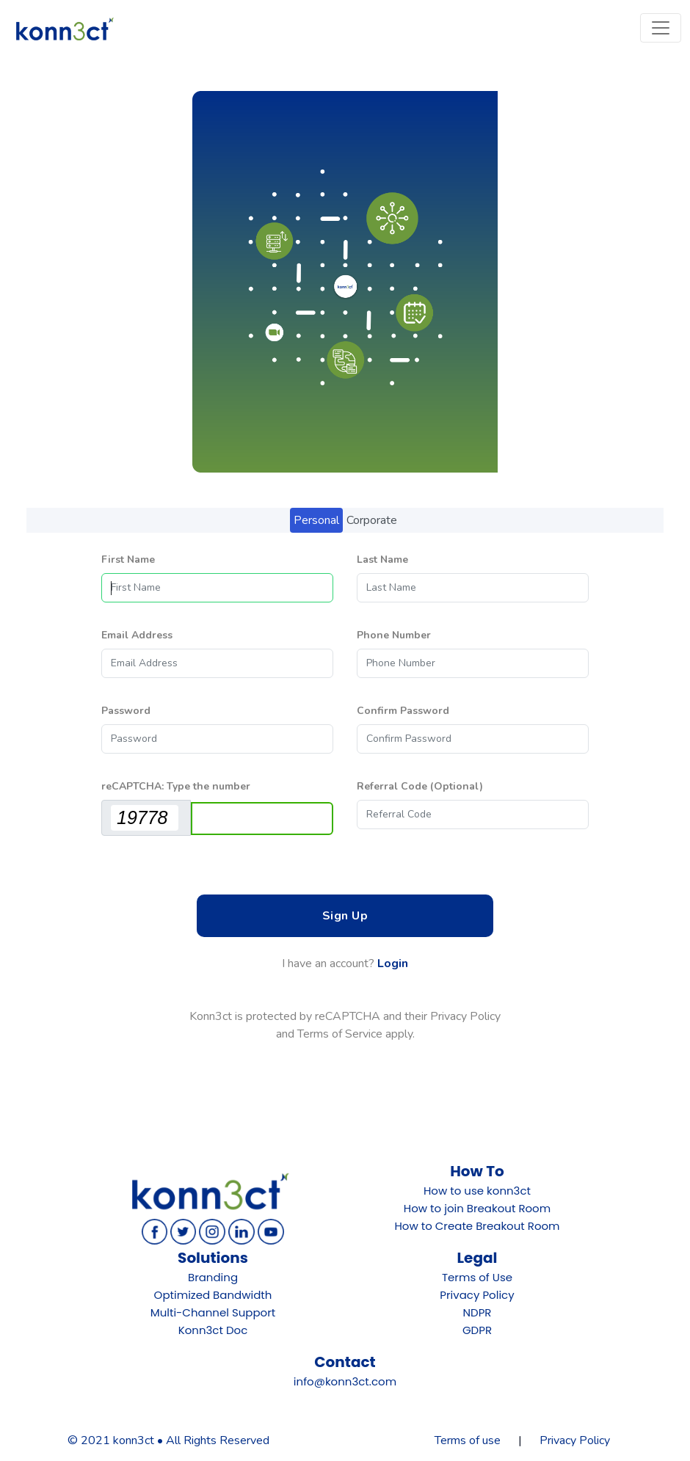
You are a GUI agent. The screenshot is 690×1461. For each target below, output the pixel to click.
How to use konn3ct (477, 1190)
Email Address (136, 635)
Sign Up (345, 916)
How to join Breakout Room (477, 1208)
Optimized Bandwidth (213, 1294)
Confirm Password (403, 711)
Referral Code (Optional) (420, 786)
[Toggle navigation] (660, 28)
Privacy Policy (477, 1294)
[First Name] (217, 587)
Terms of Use (477, 1277)
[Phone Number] (473, 663)
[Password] (217, 739)
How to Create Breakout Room (476, 1226)
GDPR (477, 1330)
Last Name (382, 559)
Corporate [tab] (371, 520)
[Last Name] (473, 587)
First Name (128, 559)
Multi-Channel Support (212, 1312)
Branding (213, 1277)
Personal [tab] (316, 520)
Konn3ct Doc (213, 1330)
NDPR (477, 1312)
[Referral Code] (473, 814)
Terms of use (468, 1440)
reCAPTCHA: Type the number (175, 786)
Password (125, 711)
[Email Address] (217, 663)
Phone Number (394, 635)
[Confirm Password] (473, 739)
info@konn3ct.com (345, 1381)
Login (392, 963)
